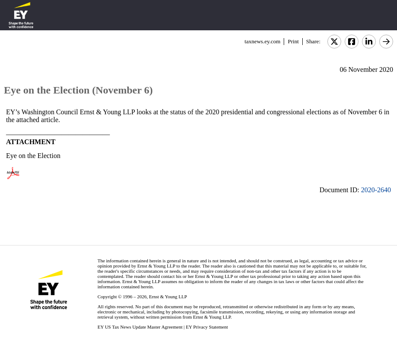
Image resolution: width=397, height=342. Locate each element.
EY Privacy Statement (207, 326)
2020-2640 (376, 190)
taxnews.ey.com (263, 41)
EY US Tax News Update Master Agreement (139, 326)
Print (293, 41)
